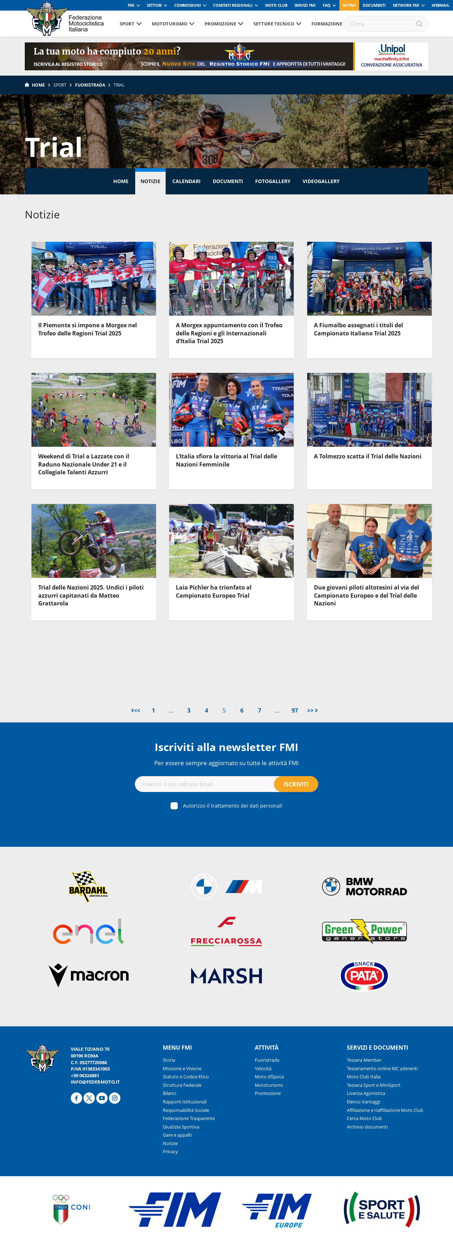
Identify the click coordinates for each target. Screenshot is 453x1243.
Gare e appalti (177, 1135)
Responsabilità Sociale (186, 1110)
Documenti (374, 5)
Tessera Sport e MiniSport (374, 1085)
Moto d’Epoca (269, 1076)
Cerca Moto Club (364, 1118)
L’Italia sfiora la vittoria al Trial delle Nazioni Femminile (226, 460)
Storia (169, 1060)
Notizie (150, 181)
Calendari (186, 181)
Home (38, 85)
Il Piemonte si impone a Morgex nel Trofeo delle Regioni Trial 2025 (87, 329)
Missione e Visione (182, 1068)
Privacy (170, 1151)
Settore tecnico (273, 23)
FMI (131, 5)
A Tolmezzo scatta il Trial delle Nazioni (368, 456)
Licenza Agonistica (366, 1093)
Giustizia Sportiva (181, 1127)
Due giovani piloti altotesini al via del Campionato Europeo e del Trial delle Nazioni (366, 595)
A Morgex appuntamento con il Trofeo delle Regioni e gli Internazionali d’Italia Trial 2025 (229, 333)
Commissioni (187, 5)
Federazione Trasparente (189, 1118)
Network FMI (406, 5)
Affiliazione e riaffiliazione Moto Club (385, 1110)
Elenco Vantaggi (363, 1101)
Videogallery (321, 181)
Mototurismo (169, 23)
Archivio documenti (367, 1127)
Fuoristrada (90, 85)
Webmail (440, 5)
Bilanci (169, 1093)
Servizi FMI (305, 5)
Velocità (263, 1068)
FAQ (327, 5)
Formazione (326, 23)
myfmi (349, 5)
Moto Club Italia (363, 1076)
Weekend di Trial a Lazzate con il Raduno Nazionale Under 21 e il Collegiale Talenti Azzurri (83, 464)
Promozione (220, 23)
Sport (127, 23)
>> (312, 710)
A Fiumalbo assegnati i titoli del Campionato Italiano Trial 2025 (358, 329)
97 (295, 710)
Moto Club (276, 5)
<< (135, 710)
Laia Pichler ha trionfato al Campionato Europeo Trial (214, 591)
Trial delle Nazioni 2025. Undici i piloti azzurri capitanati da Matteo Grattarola (91, 595)
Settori (154, 5)
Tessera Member (364, 1060)
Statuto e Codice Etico (186, 1076)
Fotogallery (273, 181)
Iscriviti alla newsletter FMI (226, 747)
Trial (119, 85)
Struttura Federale (182, 1085)
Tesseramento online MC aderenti (382, 1068)
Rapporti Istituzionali (185, 1101)
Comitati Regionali (233, 5)
